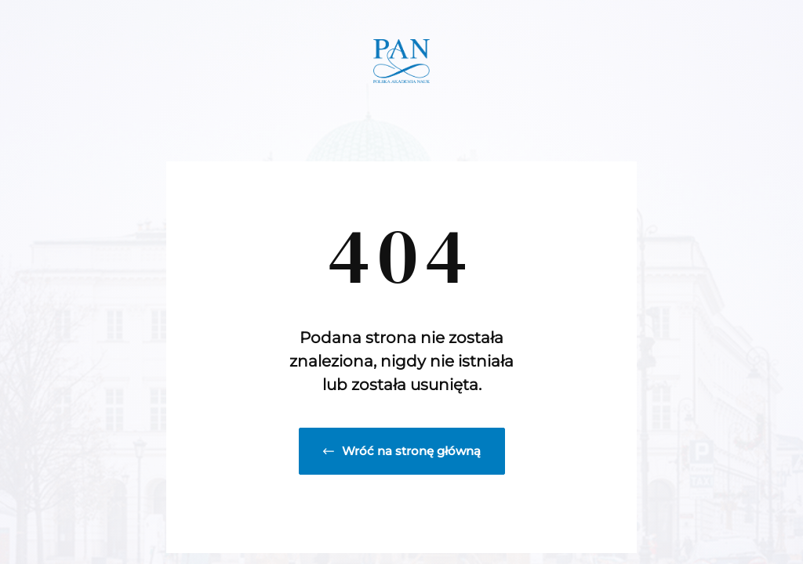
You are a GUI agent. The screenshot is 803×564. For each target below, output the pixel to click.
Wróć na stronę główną (402, 450)
